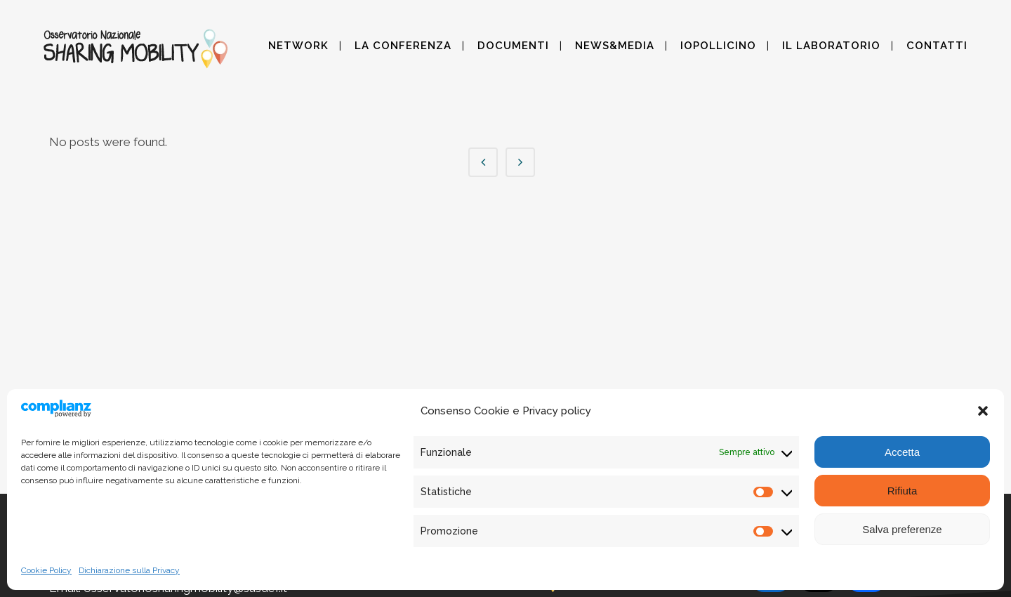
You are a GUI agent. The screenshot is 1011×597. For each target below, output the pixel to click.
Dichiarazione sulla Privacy (129, 570)
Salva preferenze (901, 529)
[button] (983, 411)
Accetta (902, 452)
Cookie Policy (46, 570)
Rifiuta (902, 491)
